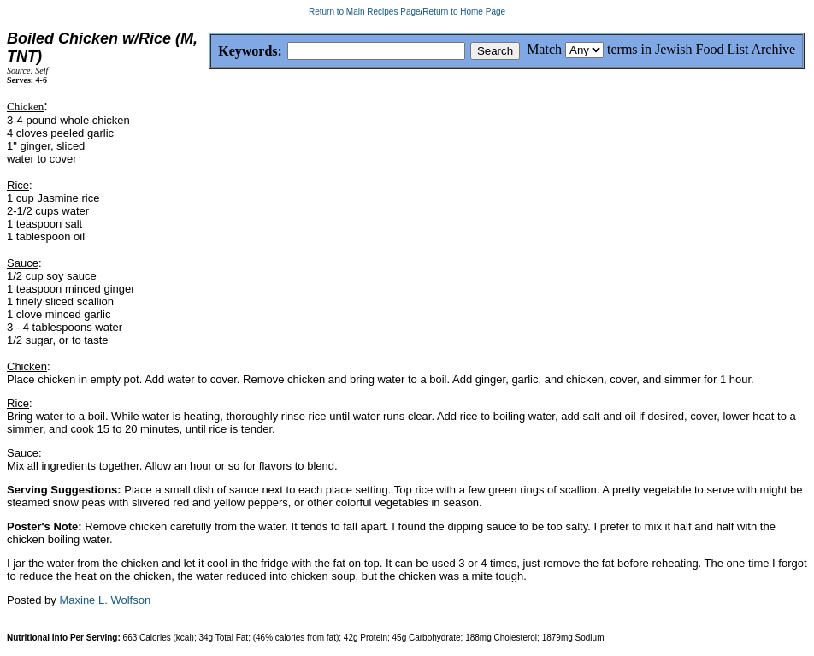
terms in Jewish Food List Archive (701, 49)
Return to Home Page (463, 11)
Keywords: (209, 51)
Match (544, 49)
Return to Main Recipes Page (365, 11)
